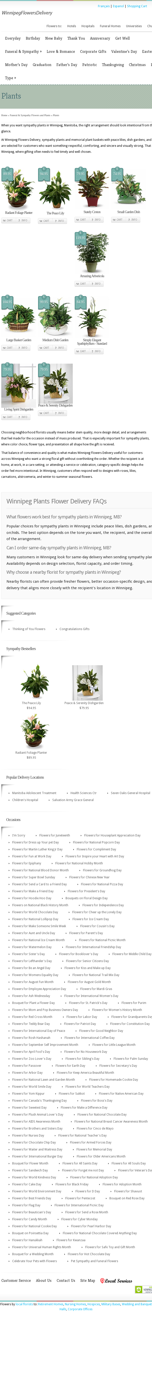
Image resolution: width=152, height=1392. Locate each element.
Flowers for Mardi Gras (96, 989)
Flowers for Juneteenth (54, 835)
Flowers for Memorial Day (94, 1149)
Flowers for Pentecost (80, 1198)
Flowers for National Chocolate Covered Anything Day (100, 1233)
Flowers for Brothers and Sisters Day (37, 1128)
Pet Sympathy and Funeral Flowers (94, 1261)
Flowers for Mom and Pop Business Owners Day (45, 1010)
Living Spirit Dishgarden (18, 409)
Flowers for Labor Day (82, 1017)
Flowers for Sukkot (72, 1093)
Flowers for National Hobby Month (79, 863)
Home (4, 115)
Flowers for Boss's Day (96, 1100)
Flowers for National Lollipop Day (35, 919)
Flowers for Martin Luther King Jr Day (37, 849)
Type (10, 78)
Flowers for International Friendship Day (93, 947)
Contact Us (66, 1280)
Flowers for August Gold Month (89, 982)
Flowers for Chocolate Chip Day (34, 1142)
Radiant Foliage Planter (18, 213)
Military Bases (110, 1304)
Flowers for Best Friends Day (31, 1198)
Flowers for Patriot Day (80, 1024)
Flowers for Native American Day (121, 1093)
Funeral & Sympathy (23, 51)
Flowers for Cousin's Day (97, 926)
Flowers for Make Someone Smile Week (39, 926)
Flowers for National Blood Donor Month (40, 870)
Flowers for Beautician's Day (31, 1212)
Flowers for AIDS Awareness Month (36, 1121)
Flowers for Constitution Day (130, 1024)
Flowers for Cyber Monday (79, 1219)
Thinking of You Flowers (28, 629)
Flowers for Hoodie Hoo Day (31, 898)
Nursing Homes (75, 1304)
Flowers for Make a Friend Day (33, 891)
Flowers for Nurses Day (28, 1135)
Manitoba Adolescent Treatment (34, 793)
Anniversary (100, 38)
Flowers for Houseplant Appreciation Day (112, 835)
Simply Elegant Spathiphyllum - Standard (92, 341)
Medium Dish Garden (55, 340)
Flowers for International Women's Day (91, 996)
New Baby (53, 38)
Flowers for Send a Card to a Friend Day (39, 884)
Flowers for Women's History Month (117, 1010)
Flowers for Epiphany (26, 863)
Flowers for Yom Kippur (28, 1093)
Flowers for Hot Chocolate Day (89, 1254)
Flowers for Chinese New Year (89, 877)
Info (24, 220)
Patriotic (89, 64)
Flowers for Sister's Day (28, 954)
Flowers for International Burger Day (37, 1156)
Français (104, 6)
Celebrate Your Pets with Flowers (34, 1261)
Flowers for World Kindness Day (34, 1177)
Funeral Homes (110, 26)
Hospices (93, 1304)
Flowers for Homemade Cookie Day (113, 1079)
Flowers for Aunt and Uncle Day (33, 933)
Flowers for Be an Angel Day (31, 968)
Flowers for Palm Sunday (131, 1059)
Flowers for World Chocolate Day (35, 912)
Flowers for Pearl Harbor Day (91, 1226)
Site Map (87, 1280)
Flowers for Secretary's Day (118, 1065)
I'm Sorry (18, 835)
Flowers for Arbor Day (27, 1072)
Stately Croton (91, 212)
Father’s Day (66, 64)
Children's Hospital (25, 800)
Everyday (13, 38)
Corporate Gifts (93, 51)
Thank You (76, 38)
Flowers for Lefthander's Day (32, 961)
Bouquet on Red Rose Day (127, 1198)
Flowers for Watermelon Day (32, 947)
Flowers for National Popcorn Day (96, 842)
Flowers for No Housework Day (85, 1052)
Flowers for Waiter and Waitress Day (37, 1149)
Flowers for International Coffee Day (90, 1038)
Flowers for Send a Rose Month (86, 1212)
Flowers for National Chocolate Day (102, 1114)
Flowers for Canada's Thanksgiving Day (39, 1100)
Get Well (122, 38)
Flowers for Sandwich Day (30, 1170)
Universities (134, 26)
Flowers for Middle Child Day (132, 954)
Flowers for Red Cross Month (32, 1017)
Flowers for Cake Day (26, 1184)
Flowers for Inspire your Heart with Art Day (95, 856)
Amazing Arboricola (92, 276)
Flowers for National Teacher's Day (82, 1135)
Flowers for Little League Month (114, 1045)
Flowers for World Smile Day (31, 1086)
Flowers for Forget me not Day (83, 1170)
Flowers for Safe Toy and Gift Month (110, 1247)
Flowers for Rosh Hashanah (31, 1038)
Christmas (137, 64)
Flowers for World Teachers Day (88, 1086)
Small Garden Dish (128, 212)
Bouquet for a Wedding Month (33, 1254)
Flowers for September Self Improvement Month (45, 1045)
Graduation (42, 64)
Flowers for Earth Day (70, 1065)
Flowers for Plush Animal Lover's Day (37, 1114)
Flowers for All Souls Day (129, 1163)
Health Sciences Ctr (84, 793)
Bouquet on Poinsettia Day (30, 1233)
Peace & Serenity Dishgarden (55, 405)
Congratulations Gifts (74, 629)
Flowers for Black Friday (72, 1184)
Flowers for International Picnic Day (79, 1205)
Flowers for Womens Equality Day (35, 975)
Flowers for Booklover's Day (78, 954)
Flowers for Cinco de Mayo (95, 1128)
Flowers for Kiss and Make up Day (88, 968)
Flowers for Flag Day (26, 1205)
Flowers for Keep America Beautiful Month (85, 1072)
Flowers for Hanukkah (27, 1240)
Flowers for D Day (88, 1191)
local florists (24, 1304)
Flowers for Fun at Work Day (31, 856)
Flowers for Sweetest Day (29, 1107)
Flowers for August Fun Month (33, 982)
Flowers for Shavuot (128, 1191)
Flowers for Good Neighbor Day (101, 1031)
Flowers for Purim (134, 1003)
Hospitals (87, 26)
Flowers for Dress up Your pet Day (35, 842)
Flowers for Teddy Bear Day (31, 1024)
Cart (9, 220)
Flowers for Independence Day (103, 905)
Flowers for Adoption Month (122, 1184)
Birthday (33, 38)
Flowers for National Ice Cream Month (38, 940)
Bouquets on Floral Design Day (87, 898)
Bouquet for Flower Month (30, 1163)
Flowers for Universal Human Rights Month (41, 1247)
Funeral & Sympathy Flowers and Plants (30, 115)
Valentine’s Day (124, 51)
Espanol (118, 6)
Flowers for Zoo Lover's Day (31, 1059)
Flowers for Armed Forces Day (90, 1142)
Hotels (71, 26)
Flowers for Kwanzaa (71, 1240)
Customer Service (16, 1280)
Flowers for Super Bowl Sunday (33, 877)
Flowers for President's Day (86, 891)
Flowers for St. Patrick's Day (88, 1003)
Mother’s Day (16, 64)
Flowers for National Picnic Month (102, 940)
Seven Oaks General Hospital (130, 793)
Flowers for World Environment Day (36, 1191)
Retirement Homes (50, 1304)
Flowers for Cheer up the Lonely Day (97, 912)
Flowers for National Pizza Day (102, 884)
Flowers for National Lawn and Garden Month (43, 1079)
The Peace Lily (55, 213)
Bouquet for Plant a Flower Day (33, 1003)
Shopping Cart (137, 6)
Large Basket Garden (18, 340)
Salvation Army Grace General (73, 800)
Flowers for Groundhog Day (102, 870)
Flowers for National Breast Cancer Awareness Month (111, 1121)
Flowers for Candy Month (29, 1219)
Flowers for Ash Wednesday (31, 996)
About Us (44, 1280)
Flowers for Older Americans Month (101, 1156)
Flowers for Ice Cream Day (91, 919)
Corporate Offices (80, 1309)
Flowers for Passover (26, 1065)
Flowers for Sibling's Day (82, 1059)
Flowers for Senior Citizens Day (87, 961)
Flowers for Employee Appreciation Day (39, 989)
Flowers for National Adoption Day (94, 1177)
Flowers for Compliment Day (96, 849)
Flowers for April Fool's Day (31, 1052)
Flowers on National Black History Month (40, 905)
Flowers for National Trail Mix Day (96, 975)
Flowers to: (54, 26)
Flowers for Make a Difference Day (84, 1107)
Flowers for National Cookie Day (34, 1226)
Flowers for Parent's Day (86, 933)
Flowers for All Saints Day (80, 1163)
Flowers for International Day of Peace (38, 1031)
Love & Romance (61, 51)
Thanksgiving (113, 64)
